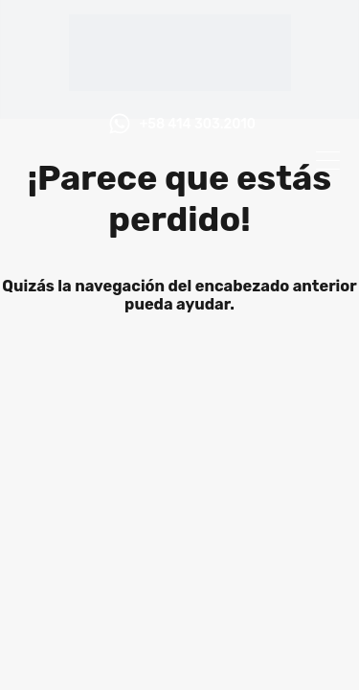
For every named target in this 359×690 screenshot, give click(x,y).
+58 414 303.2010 (198, 124)
